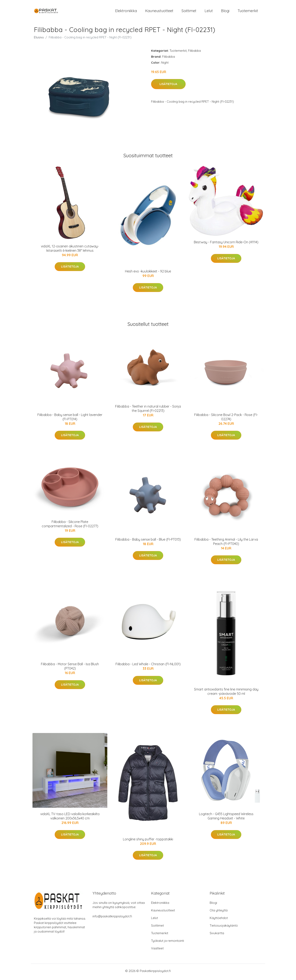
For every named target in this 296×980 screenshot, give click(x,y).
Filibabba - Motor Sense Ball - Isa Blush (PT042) (70, 668)
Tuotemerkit (248, 11)
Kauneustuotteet (159, 11)
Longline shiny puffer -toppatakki (148, 841)
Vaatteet (157, 950)
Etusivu (39, 39)
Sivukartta (217, 935)
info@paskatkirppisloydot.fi (112, 918)
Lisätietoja (168, 86)
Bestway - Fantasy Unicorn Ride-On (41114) (226, 244)
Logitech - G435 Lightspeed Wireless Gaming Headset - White (226, 818)
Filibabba (194, 53)
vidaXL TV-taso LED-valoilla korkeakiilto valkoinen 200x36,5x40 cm (70, 818)
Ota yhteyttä (219, 912)
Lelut (209, 11)
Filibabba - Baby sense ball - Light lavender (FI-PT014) (69, 419)
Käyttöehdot (219, 920)
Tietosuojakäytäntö (224, 927)
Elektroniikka (126, 11)
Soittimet (189, 11)
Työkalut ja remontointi (167, 943)
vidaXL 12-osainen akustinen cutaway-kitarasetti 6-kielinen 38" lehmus (70, 250)
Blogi (225, 11)
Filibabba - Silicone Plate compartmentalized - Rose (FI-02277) (70, 526)
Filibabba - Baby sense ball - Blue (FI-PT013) (148, 542)
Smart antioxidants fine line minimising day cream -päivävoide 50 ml (226, 693)
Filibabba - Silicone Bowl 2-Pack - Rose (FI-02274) (226, 419)
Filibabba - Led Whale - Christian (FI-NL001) (148, 666)
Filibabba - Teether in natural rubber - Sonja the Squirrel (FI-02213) (148, 411)
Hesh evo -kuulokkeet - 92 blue (148, 273)
